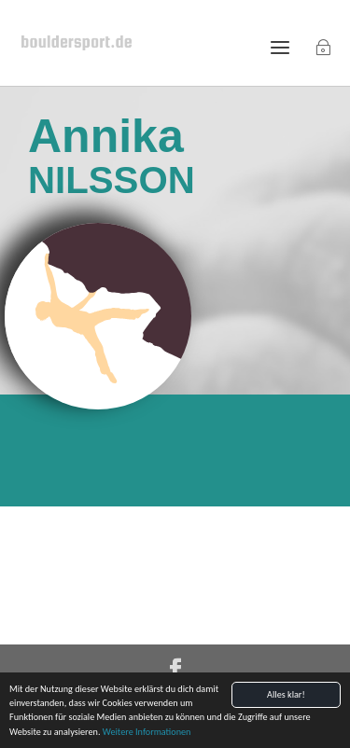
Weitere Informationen (147, 733)
